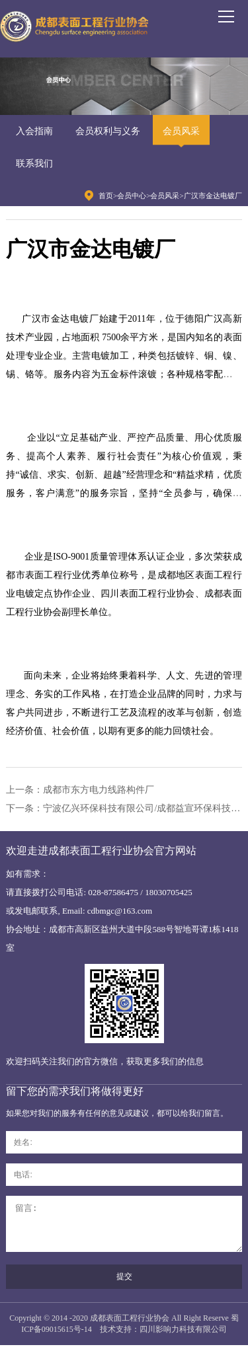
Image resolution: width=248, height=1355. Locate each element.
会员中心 (131, 196)
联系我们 (34, 163)
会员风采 (181, 131)
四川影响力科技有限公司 (183, 1339)
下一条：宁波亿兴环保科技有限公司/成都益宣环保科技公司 (123, 808)
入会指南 (34, 131)
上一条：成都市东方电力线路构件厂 (80, 790)
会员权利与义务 (107, 131)
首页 (106, 196)
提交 (124, 1286)
